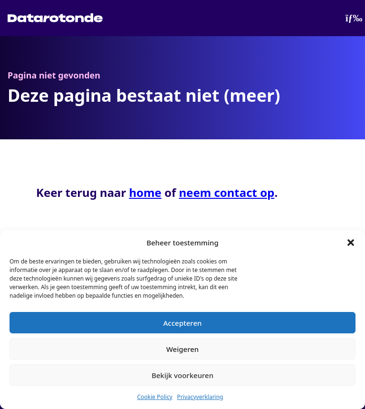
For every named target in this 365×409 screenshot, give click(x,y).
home (145, 192)
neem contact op (226, 192)
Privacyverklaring (200, 397)
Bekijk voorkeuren (182, 375)
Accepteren (182, 323)
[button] (350, 242)
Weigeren (182, 349)
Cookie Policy (154, 397)
